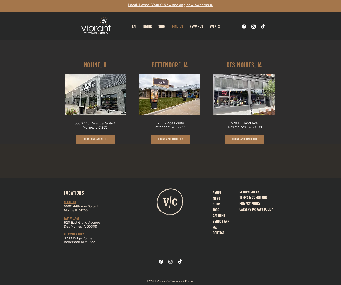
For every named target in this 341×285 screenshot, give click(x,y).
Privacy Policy (249, 203)
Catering (219, 215)
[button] (134, 26)
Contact (218, 232)
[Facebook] (244, 26)
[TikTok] (263, 26)
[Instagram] (253, 26)
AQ (215, 227)
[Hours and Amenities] (95, 139)
